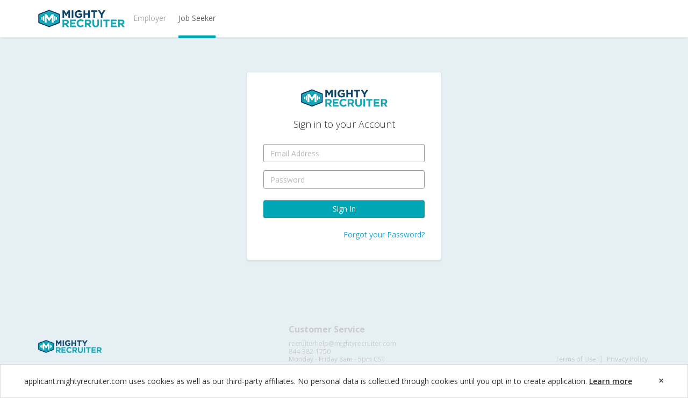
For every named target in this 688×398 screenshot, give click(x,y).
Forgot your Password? (384, 234)
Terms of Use (575, 359)
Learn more (610, 381)
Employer (149, 18)
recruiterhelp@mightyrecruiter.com (342, 343)
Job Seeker (197, 18)
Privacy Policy (627, 359)
